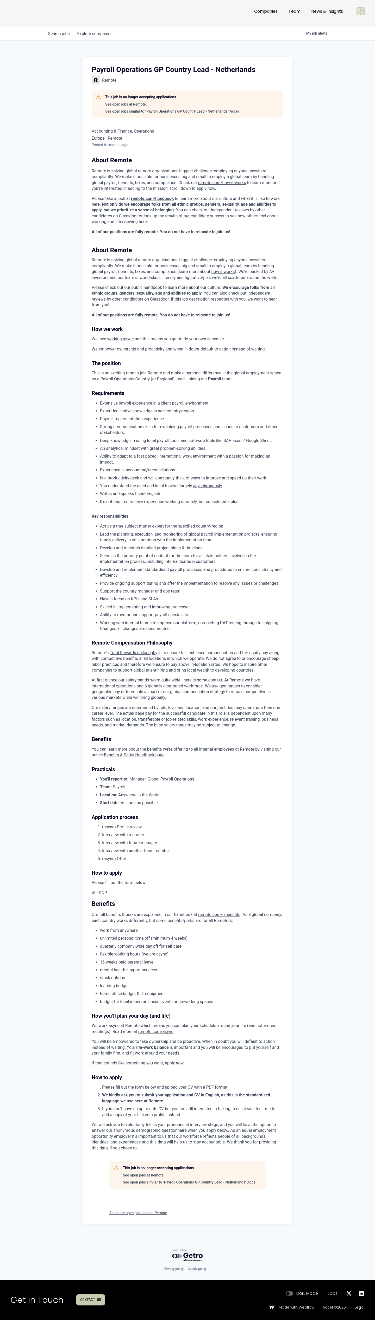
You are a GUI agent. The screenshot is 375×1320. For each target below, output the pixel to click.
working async (120, 338)
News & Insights (327, 13)
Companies (266, 13)
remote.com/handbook (152, 198)
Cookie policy (197, 1269)
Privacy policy (174, 1269)
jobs (59, 33)
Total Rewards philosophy (133, 652)
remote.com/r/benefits (219, 914)
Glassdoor (128, 215)
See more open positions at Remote (138, 1213)
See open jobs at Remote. (126, 104)
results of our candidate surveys (194, 215)
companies (96, 33)
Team (295, 13)
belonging (164, 209)
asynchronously (207, 485)
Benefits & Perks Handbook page (134, 754)
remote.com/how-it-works (222, 182)
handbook (152, 287)
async (161, 954)
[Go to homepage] (27, 13)
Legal (359, 1307)
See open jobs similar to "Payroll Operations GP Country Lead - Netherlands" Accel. (172, 111)
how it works (223, 271)
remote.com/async (155, 1031)
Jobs (332, 1293)
